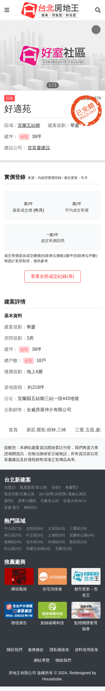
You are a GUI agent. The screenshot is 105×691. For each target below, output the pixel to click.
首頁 (13, 429)
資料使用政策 (86, 649)
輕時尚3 (30, 507)
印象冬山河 (50, 501)
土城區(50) (56, 535)
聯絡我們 (63, 660)
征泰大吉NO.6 (74, 501)
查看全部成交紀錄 (52, 276)
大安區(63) (56, 528)
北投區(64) (34, 528)
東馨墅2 (71, 487)
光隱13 (9, 487)
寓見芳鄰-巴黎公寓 (19, 494)
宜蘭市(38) (64, 548)
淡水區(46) (34, 542)
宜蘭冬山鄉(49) (81, 535)
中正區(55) (34, 535)
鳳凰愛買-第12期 (33, 487)
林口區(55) (13, 535)
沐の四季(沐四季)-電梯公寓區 (62, 494)
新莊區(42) (78, 542)
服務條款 (36, 649)
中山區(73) (13, 528)
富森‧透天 (12, 507)
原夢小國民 (27, 501)
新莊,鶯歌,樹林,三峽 (46, 429)
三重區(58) (78, 528)
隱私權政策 (59, 649)
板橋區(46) (13, 542)
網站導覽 (42, 660)
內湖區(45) (56, 542)
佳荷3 (56, 487)
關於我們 (14, 649)
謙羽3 (8, 501)
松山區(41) (13, 548)
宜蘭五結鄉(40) (38, 548)
